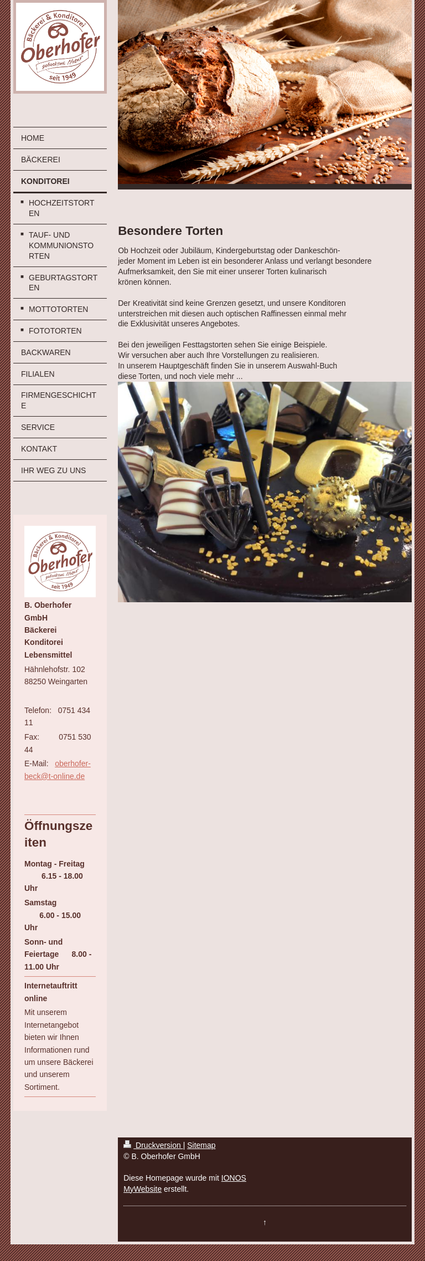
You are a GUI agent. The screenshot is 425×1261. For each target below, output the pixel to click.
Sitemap (201, 1145)
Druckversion (153, 1145)
